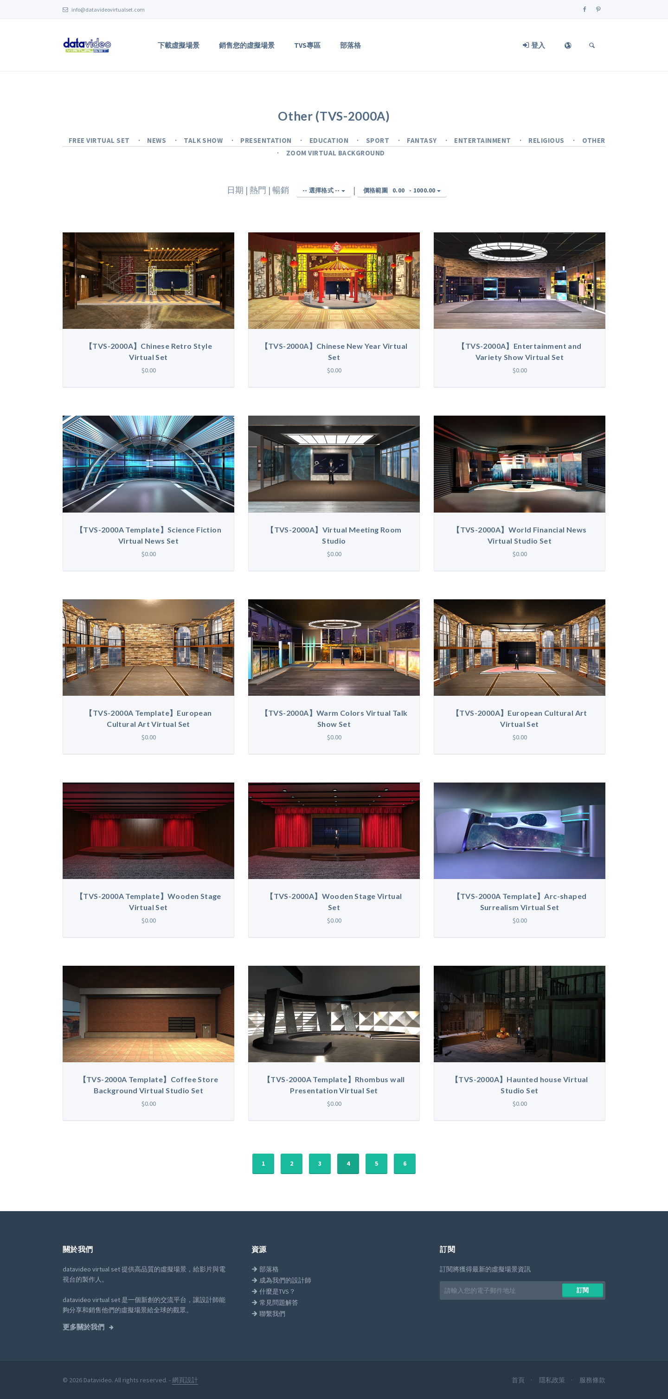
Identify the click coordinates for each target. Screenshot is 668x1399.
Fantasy (422, 140)
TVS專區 (307, 45)
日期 (236, 190)
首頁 (519, 1380)
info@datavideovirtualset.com (104, 9)
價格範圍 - (402, 190)
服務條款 (592, 1380)
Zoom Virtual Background (335, 152)
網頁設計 (185, 1380)
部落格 (350, 45)
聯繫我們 (268, 1313)
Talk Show (204, 140)
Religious (547, 140)
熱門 (259, 190)
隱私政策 (552, 1380)
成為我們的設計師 (281, 1280)
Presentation (266, 140)
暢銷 (281, 190)
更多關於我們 (84, 1327)
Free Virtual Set (100, 140)
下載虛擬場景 (178, 45)
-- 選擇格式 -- (323, 190)
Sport (378, 140)
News (157, 140)
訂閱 (583, 1290)
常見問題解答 (274, 1302)
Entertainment (483, 140)
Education (329, 140)
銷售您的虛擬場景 (247, 45)
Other (593, 140)
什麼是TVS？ (273, 1291)
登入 (534, 45)
